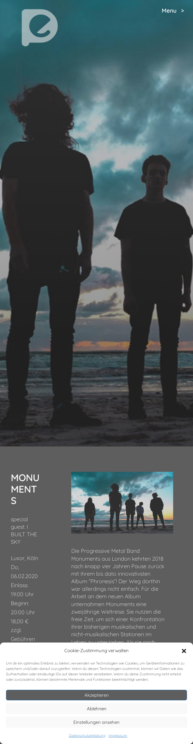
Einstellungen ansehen (96, 722)
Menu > (173, 10)
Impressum (118, 735)
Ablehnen (96, 708)
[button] (184, 651)
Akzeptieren (96, 695)
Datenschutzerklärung (87, 735)
